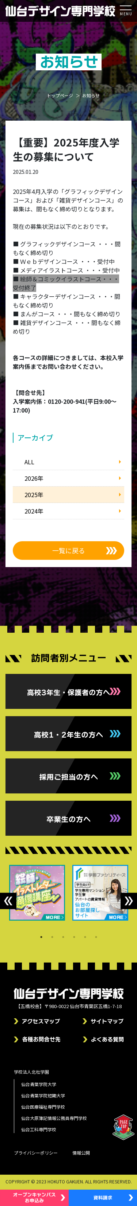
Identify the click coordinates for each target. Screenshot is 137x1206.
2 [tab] (52, 937)
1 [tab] (41, 937)
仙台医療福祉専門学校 (43, 1107)
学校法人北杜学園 (31, 1072)
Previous (8, 901)
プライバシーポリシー (36, 1153)
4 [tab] (74, 937)
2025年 (33, 494)
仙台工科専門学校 (38, 1129)
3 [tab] (63, 937)
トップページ (60, 96)
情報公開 (81, 1153)
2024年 (33, 511)
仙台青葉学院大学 (38, 1084)
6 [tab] (96, 937)
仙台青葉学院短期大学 (43, 1095)
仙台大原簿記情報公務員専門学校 (54, 1118)
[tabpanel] (37, 893)
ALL (29, 461)
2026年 (33, 478)
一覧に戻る (68, 550)
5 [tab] (85, 937)
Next (129, 901)
